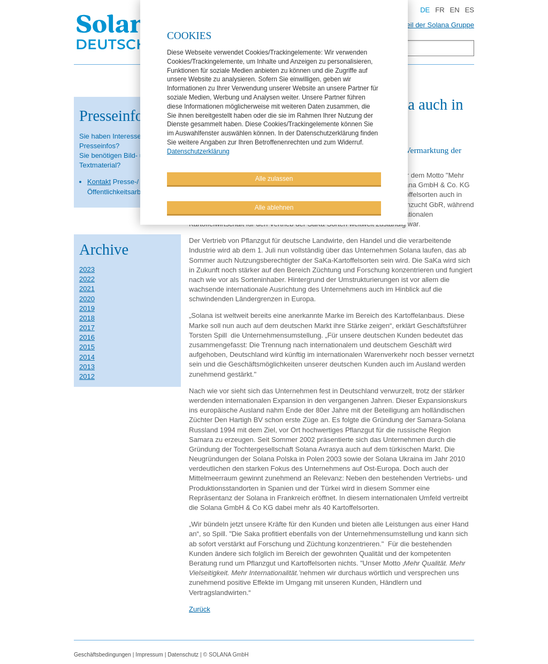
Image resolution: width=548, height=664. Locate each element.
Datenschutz (183, 655)
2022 (87, 279)
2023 (87, 269)
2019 (87, 308)
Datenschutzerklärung (198, 151)
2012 (87, 376)
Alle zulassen (274, 178)
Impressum (149, 655)
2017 (87, 328)
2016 (87, 337)
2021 (87, 289)
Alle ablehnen (274, 207)
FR (439, 10)
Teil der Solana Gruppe (438, 25)
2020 (87, 299)
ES (469, 10)
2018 (87, 318)
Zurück (199, 609)
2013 (87, 367)
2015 (87, 347)
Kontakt (99, 182)
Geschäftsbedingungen (102, 655)
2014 (87, 357)
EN (455, 10)
